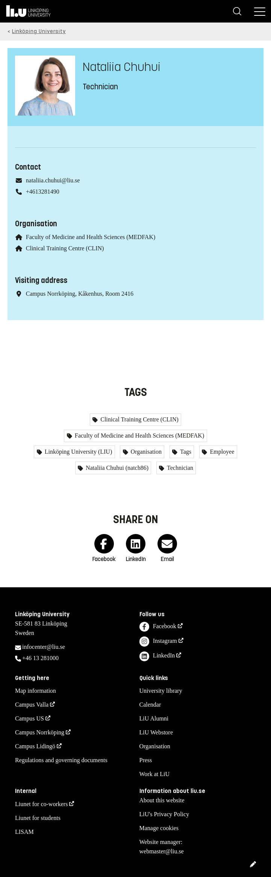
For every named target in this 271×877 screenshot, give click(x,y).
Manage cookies (159, 828)
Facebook (157, 627)
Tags (185, 451)
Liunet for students (38, 818)
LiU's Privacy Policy (164, 814)
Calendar (150, 704)
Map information (35, 690)
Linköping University (39, 31)
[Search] (237, 11)
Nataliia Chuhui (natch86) (116, 468)
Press (145, 760)
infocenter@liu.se (43, 647)
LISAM (24, 832)
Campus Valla (31, 704)
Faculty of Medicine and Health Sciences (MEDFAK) (91, 237)
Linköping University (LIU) (77, 451)
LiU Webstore (156, 732)
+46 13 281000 (40, 658)
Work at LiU (154, 774)
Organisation (145, 451)
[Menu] (259, 11)
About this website (162, 800)
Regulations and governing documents (61, 760)
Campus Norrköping (39, 732)
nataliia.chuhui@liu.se (53, 180)
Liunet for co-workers (41, 804)
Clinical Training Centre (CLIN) (65, 248)
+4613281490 (42, 191)
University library (160, 690)
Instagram (158, 641)
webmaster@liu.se (161, 851)
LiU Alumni (154, 718)
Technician (179, 468)
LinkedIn (157, 656)
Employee (221, 451)
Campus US (29, 718)
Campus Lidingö (35, 746)
